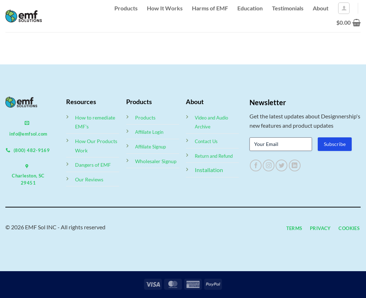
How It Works (165, 8)
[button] (344, 8)
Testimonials (287, 8)
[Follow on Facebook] (256, 165)
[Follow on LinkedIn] (295, 165)
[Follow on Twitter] (281, 165)
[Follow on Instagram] (268, 165)
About (320, 8)
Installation (209, 169)
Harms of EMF (210, 8)
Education (250, 8)
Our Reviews (89, 179)
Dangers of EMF (93, 165)
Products (126, 8)
